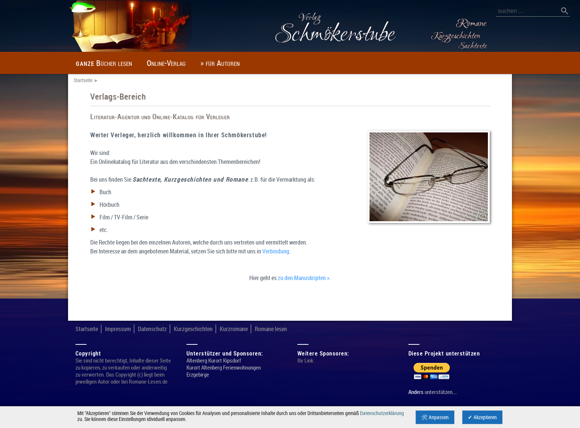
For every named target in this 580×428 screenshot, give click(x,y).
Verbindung (275, 251)
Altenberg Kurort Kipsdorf (213, 360)
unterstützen (438, 391)
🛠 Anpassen (435, 417)
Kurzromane (234, 329)
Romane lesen (271, 329)
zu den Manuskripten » (304, 278)
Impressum (118, 329)
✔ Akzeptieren (482, 417)
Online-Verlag (166, 63)
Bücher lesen (104, 63)
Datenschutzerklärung (382, 413)
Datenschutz (152, 329)
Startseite (83, 80)
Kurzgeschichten (193, 329)
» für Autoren (220, 63)
